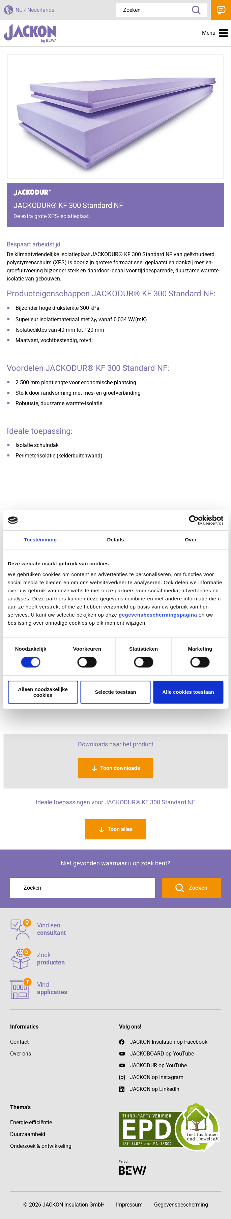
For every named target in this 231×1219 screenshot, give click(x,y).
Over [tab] (191, 539)
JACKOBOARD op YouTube (162, 1053)
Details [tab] (115, 539)
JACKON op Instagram (156, 1077)
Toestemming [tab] (40, 539)
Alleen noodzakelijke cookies (43, 692)
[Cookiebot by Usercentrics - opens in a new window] (193, 520)
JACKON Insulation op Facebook (163, 1042)
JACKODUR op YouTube (158, 1065)
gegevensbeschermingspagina (158, 615)
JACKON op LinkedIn (149, 1089)
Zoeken (193, 10)
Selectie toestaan (115, 692)
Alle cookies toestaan (188, 692)
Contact (221, 10)
